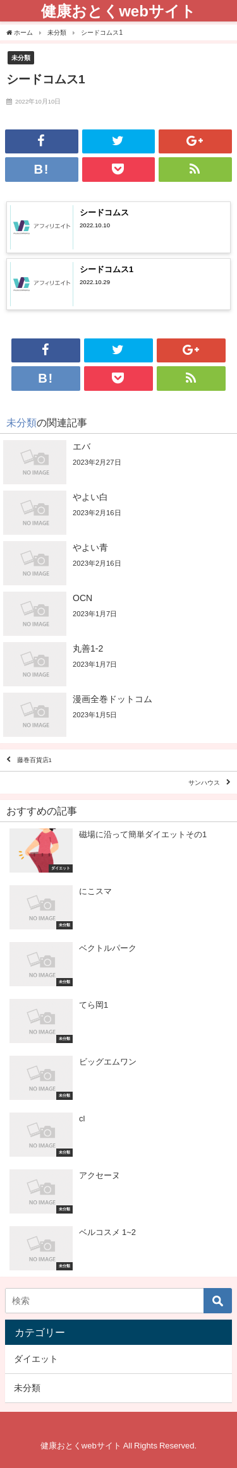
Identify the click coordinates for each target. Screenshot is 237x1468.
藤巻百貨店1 (34, 760)
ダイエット (36, 1358)
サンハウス (204, 782)
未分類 (20, 57)
